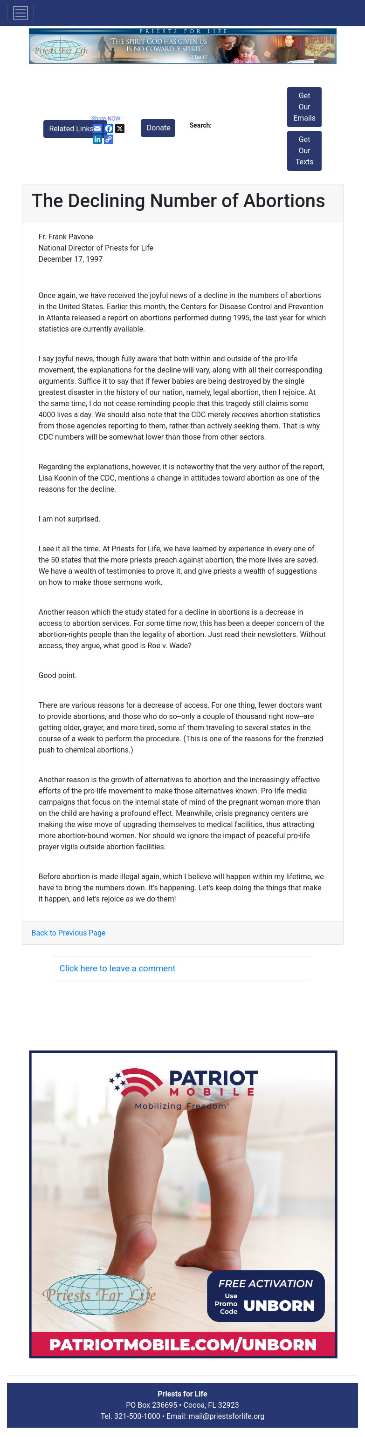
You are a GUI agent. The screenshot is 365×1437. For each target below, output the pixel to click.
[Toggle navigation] (20, 13)
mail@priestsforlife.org (227, 1416)
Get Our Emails (304, 106)
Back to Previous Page (69, 933)
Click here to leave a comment (118, 968)
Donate (159, 127)
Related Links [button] (72, 128)
